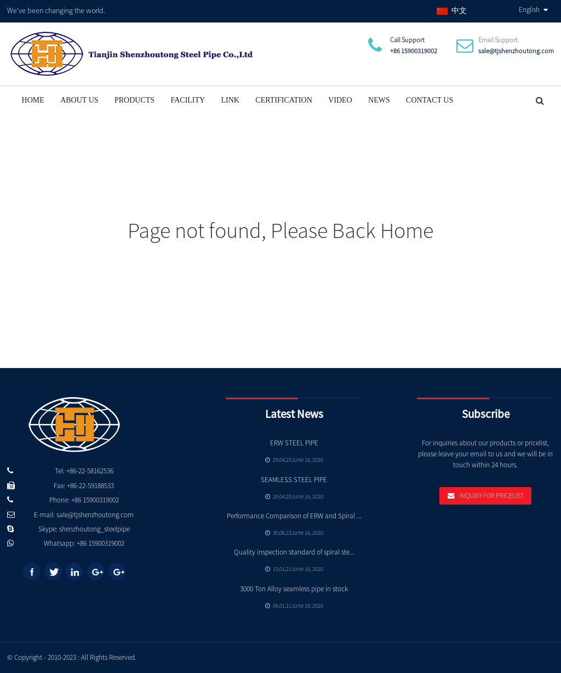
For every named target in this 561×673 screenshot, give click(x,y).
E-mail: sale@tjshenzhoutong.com (84, 514)
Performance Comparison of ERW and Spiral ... (294, 516)
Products (134, 100)
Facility (187, 100)
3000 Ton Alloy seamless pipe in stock (294, 588)
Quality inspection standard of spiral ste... (294, 552)
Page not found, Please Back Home (280, 230)
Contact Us (429, 100)
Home (33, 100)
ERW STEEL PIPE (294, 443)
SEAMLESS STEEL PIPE (294, 479)
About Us (79, 100)
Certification (283, 100)
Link (230, 100)
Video (340, 100)
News (379, 100)
